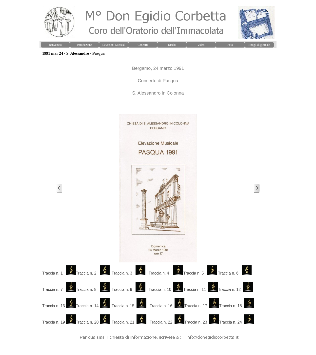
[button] (159, 336)
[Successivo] (257, 188)
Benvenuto (55, 45)
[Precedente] (59, 188)
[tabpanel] (158, 85)
